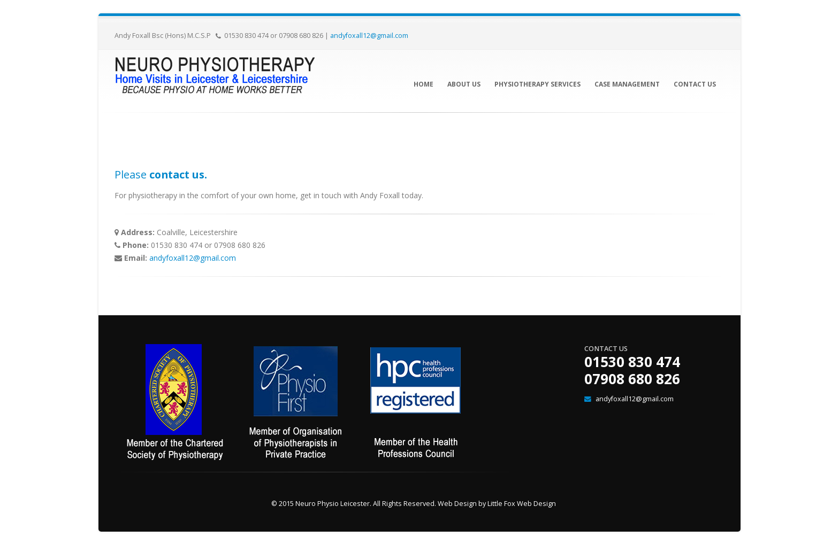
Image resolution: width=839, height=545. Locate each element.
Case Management (627, 84)
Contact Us (695, 84)
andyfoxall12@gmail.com (369, 35)
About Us (463, 84)
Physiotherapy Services (537, 84)
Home (423, 84)
